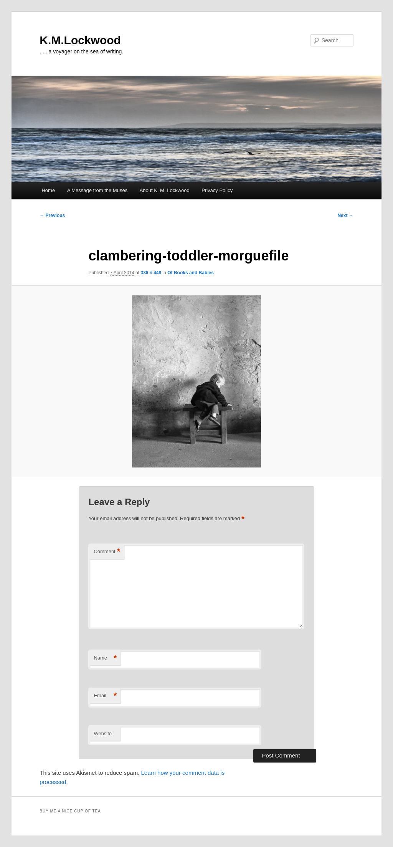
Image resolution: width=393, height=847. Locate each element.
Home (48, 190)
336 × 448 (151, 272)
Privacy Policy (217, 190)
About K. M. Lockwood (165, 190)
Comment (107, 551)
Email (105, 695)
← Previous (52, 215)
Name (105, 658)
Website (103, 733)
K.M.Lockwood (80, 40)
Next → (345, 215)
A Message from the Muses (97, 190)
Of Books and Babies (190, 272)
